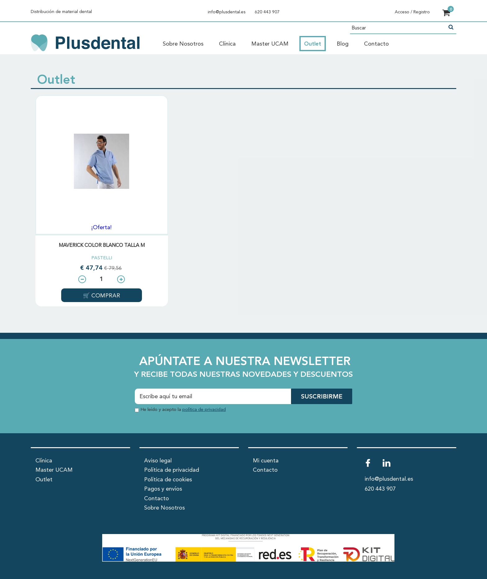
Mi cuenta (266, 461)
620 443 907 (267, 12)
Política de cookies (168, 480)
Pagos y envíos (163, 489)
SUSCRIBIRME (321, 397)
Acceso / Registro (412, 12)
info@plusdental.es (226, 12)
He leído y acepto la (183, 410)
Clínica (227, 44)
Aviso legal (158, 461)
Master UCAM (270, 44)
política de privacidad (204, 410)
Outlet (312, 44)
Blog (342, 44)
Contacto (376, 44)
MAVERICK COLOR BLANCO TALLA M (102, 245)
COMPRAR (105, 296)
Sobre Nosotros (183, 44)
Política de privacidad (171, 470)
